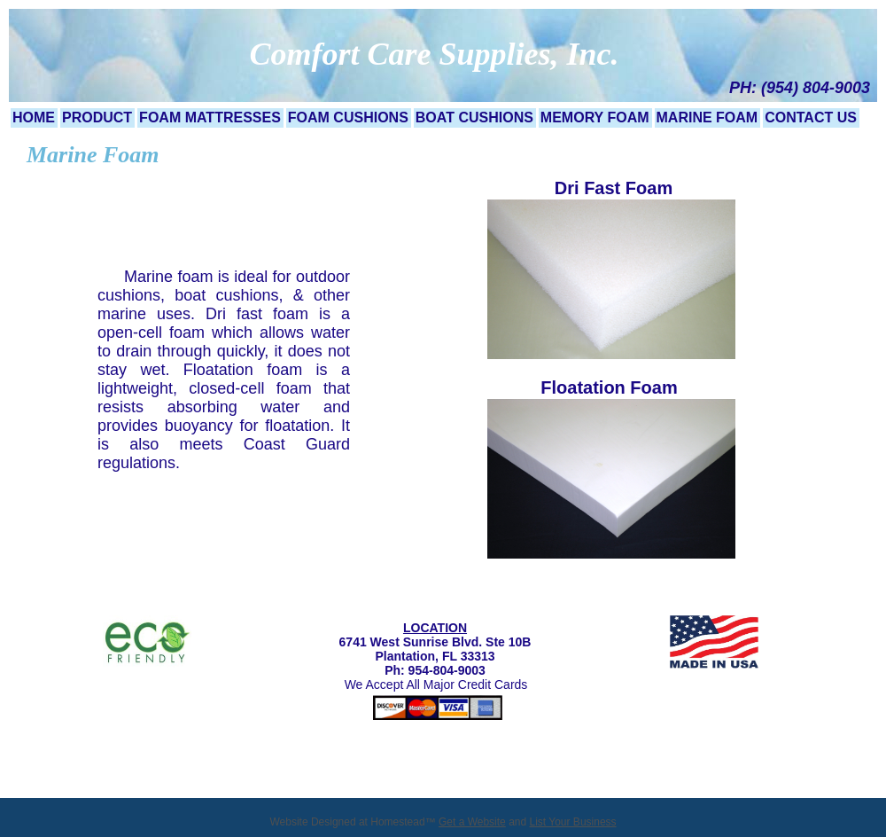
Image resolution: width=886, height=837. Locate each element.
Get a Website (472, 822)
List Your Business (573, 822)
